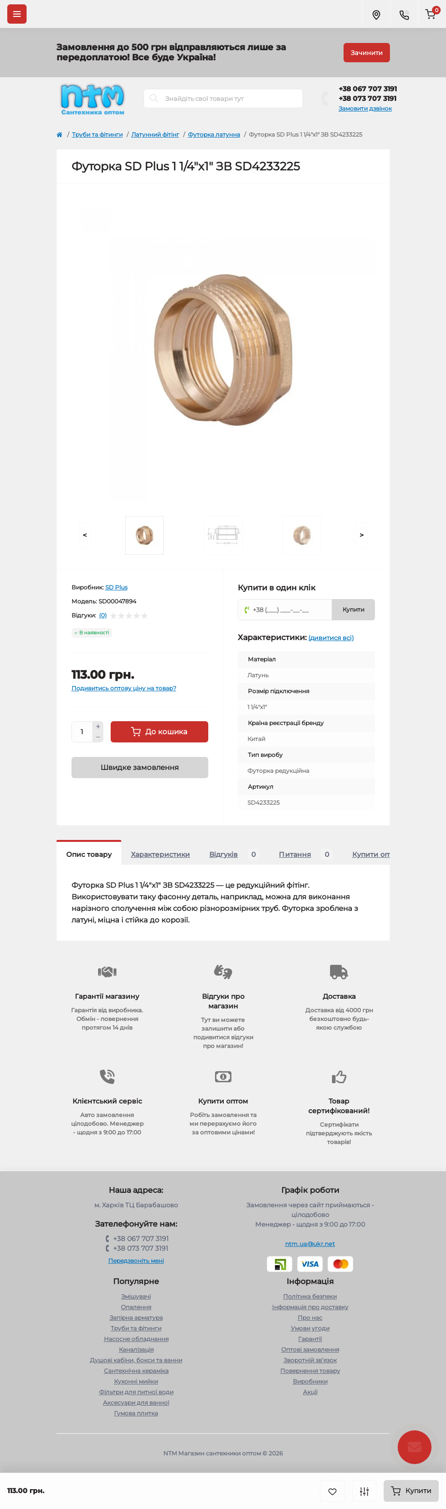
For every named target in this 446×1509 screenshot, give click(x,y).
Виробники (310, 1381)
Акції (310, 1392)
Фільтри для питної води (136, 1392)
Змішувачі (136, 1296)
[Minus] (98, 737)
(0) (103, 615)
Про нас (310, 1317)
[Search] (154, 98)
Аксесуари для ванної (136, 1402)
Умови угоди (310, 1328)
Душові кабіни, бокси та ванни (136, 1360)
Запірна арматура (136, 1317)
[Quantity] (82, 731)
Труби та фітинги (97, 134)
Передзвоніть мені (136, 1260)
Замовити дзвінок (365, 108)
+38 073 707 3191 (367, 98)
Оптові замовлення (310, 1349)
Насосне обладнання (136, 1338)
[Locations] (376, 14)
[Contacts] (404, 14)
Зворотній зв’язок (310, 1360)
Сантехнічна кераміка (136, 1370)
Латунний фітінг (155, 134)
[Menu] (17, 14)
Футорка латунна (214, 134)
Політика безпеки (310, 1296)
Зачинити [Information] (367, 52)
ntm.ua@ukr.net (310, 1243)
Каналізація (136, 1349)
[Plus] (98, 726)
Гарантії (310, 1338)
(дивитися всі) (331, 638)
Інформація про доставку (310, 1307)
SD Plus (116, 587)
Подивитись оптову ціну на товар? (124, 688)
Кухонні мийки (136, 1381)
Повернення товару (310, 1370)
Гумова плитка (136, 1413)
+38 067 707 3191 (368, 88)
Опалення (136, 1307)
